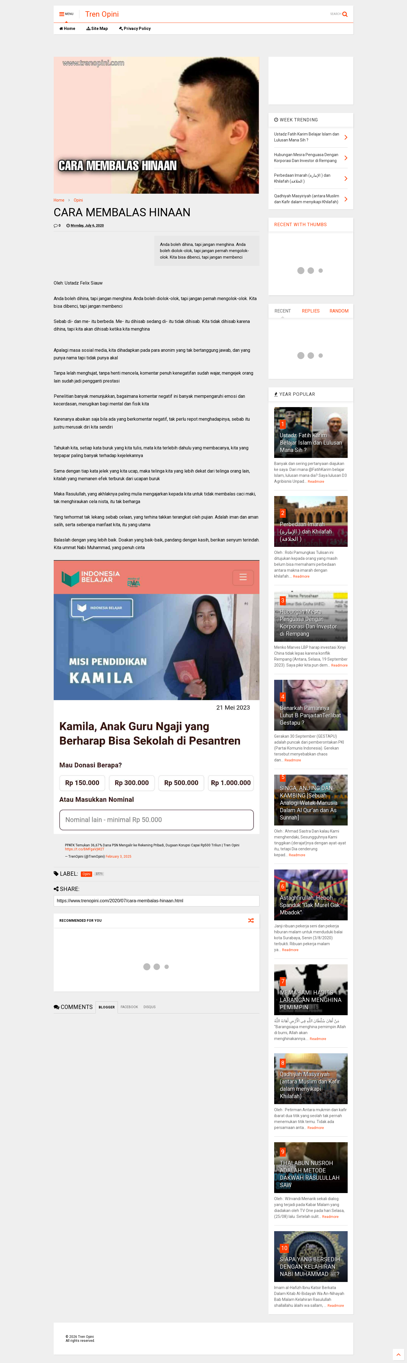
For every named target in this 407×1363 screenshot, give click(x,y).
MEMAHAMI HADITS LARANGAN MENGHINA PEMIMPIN (310, 1000)
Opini (78, 200)
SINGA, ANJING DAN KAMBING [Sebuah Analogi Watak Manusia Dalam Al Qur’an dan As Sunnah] (308, 803)
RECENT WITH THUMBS (300, 224)
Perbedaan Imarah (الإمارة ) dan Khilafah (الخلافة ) (306, 531)
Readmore (316, 482)
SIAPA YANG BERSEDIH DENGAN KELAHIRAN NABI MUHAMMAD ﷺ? (310, 1266)
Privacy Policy (135, 28)
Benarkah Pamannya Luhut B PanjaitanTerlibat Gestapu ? (310, 715)
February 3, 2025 (118, 857)
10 (284, 1248)
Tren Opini (102, 14)
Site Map (97, 28)
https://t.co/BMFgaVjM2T (84, 849)
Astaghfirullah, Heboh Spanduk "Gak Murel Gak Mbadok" (310, 905)
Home (67, 28)
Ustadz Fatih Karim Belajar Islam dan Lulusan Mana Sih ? (311, 442)
